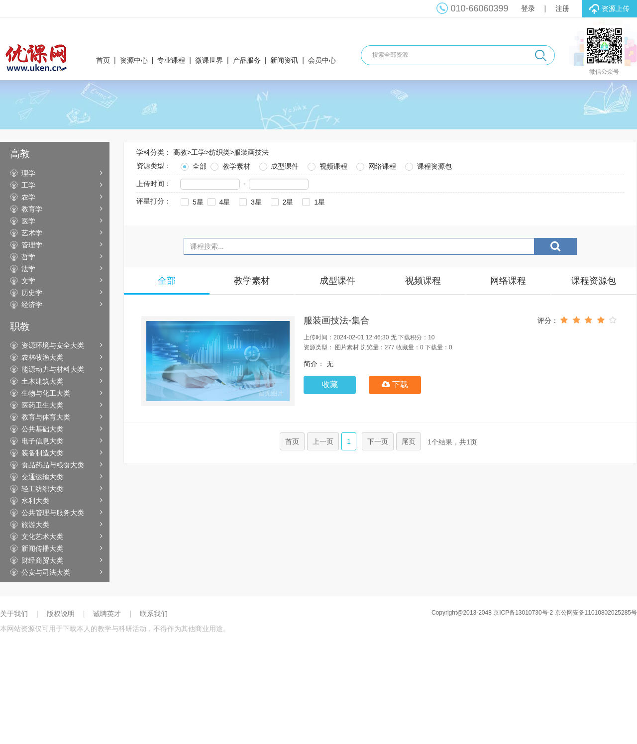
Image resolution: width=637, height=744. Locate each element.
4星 (218, 201)
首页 (103, 60)
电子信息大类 (42, 441)
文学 (28, 281)
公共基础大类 (42, 429)
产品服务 (247, 60)
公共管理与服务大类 (52, 513)
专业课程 (171, 60)
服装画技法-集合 (336, 320)
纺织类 (219, 152)
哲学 (28, 257)
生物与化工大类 (45, 393)
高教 (180, 152)
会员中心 (322, 60)
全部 (193, 165)
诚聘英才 (107, 614)
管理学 (31, 245)
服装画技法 (251, 152)
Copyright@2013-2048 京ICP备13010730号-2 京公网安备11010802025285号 (534, 612)
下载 (395, 384)
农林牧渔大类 (42, 357)
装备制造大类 (42, 453)
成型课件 (278, 165)
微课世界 (209, 60)
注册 (562, 8)
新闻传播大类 (42, 548)
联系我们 (154, 614)
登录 (528, 8)
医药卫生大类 (42, 405)
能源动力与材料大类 (52, 369)
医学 (28, 221)
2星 (281, 201)
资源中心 (134, 60)
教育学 (31, 209)
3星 (249, 201)
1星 (312, 201)
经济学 (31, 305)
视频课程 (326, 165)
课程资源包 (427, 165)
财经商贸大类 (42, 560)
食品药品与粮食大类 (52, 465)
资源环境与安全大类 (52, 345)
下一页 (377, 441)
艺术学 (31, 233)
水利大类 (35, 501)
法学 (28, 269)
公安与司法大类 (45, 572)
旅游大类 (35, 525)
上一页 (323, 441)
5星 (191, 201)
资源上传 (609, 9)
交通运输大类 (42, 477)
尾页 (409, 441)
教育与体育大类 (45, 417)
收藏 (330, 384)
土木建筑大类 (42, 381)
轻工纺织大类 (42, 489)
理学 (28, 173)
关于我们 (14, 614)
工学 (28, 185)
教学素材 (229, 165)
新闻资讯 (284, 60)
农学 (28, 197)
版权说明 (61, 614)
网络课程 (375, 165)
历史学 (31, 293)
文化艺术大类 (42, 536)
